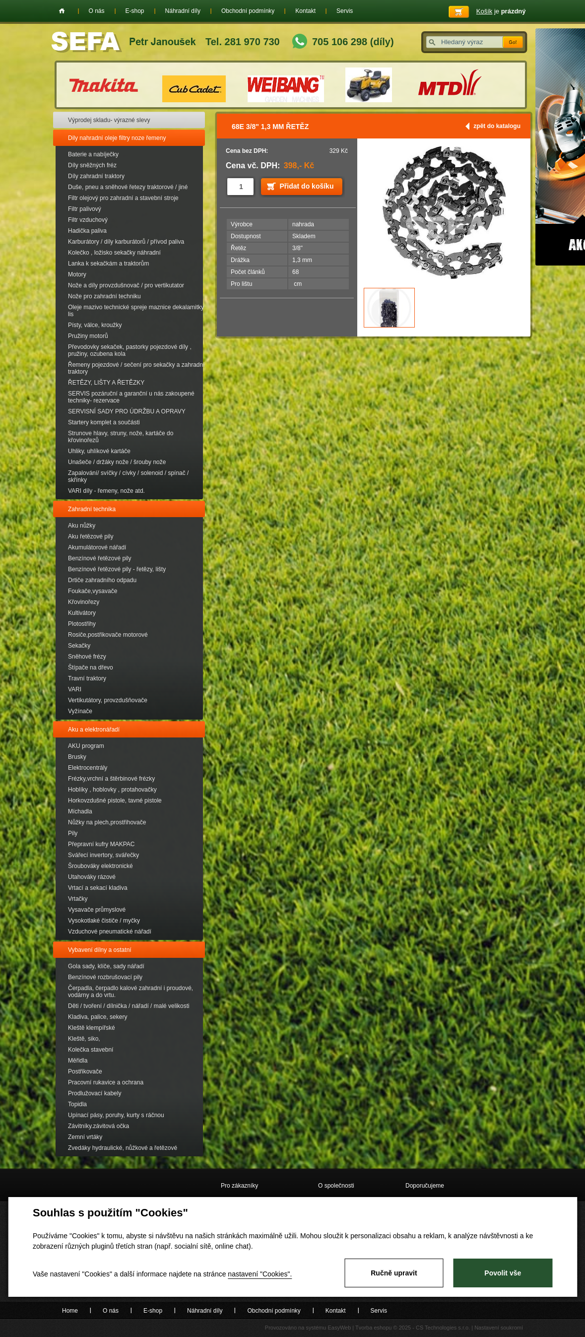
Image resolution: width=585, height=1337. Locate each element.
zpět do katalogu (496, 126)
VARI (74, 689)
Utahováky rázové (92, 876)
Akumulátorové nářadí (97, 547)
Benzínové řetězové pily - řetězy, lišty (117, 569)
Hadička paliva (87, 230)
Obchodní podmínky (247, 10)
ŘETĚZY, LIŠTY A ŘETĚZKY (106, 382)
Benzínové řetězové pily (99, 558)
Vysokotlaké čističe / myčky (104, 920)
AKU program (86, 745)
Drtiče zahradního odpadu (102, 580)
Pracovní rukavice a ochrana (105, 1082)
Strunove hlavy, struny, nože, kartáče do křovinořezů (120, 437)
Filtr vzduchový (88, 219)
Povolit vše (502, 1273)
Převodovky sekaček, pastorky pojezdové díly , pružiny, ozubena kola (130, 350)
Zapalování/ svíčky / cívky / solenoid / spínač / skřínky (128, 476)
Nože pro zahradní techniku (104, 296)
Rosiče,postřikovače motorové (108, 634)
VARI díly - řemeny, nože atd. (106, 490)
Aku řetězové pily (90, 536)
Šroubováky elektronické (100, 866)
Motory (77, 274)
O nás (97, 10)
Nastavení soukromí (498, 1328)
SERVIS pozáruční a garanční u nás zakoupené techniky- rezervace (131, 397)
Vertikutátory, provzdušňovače (107, 700)
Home (62, 10)
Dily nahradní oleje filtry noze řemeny (117, 137)
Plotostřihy (82, 623)
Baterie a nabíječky (93, 154)
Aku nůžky (81, 525)
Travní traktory (87, 678)
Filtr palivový (84, 208)
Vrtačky (78, 898)
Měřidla (77, 1060)
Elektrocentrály (87, 767)
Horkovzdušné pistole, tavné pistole (115, 800)
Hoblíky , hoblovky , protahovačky (112, 789)
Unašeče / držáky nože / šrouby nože (117, 462)
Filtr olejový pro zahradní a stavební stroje (123, 198)
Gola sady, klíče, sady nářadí (106, 966)
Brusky (77, 756)
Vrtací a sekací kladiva (98, 887)
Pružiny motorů (88, 336)
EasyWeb (339, 1328)
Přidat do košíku (307, 186)
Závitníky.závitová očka (98, 1126)
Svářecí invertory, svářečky (103, 855)
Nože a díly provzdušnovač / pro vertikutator (126, 285)
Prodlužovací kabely (94, 1093)
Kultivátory (82, 612)
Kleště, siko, (84, 1038)
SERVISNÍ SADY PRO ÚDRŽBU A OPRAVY (127, 411)
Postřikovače (85, 1071)
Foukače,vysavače (92, 591)
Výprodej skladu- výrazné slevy (109, 120)
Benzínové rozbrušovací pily (105, 977)
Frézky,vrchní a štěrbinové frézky (111, 778)
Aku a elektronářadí (94, 729)
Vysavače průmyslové (97, 909)
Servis (344, 10)
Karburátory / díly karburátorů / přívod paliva (126, 241)
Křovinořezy (83, 602)
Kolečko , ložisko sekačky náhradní (114, 252)
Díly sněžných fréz (92, 165)
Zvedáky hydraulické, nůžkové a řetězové (122, 1147)
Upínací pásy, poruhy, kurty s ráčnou (116, 1115)
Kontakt (305, 10)
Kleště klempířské (91, 1027)
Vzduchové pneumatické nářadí (109, 931)
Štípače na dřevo (90, 667)
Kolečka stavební (90, 1049)
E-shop (135, 10)
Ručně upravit (394, 1273)
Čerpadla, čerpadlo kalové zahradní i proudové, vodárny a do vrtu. (130, 992)
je (501, 11)
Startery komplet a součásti (104, 422)
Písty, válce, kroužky (95, 325)
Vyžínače (80, 711)
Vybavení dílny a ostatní (99, 949)
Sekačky (79, 645)
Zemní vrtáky (85, 1137)
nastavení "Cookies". (260, 1274)
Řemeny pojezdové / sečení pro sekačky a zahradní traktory (136, 368)
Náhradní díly (182, 10)
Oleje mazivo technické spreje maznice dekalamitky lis (136, 311)
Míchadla (80, 811)
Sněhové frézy (87, 656)
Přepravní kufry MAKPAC (101, 844)
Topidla (77, 1104)
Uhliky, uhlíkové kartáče (99, 451)
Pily (72, 833)
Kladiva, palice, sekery (97, 1016)
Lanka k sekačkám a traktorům (108, 263)
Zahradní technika (92, 509)
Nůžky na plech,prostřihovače (107, 822)
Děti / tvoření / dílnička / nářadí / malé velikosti (129, 1006)
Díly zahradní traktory (96, 176)
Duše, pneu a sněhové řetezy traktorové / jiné (128, 187)
